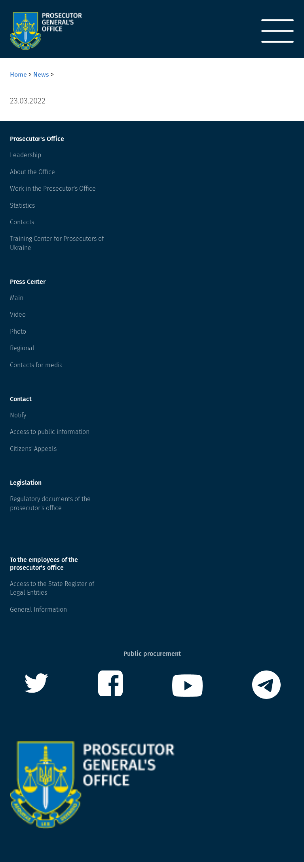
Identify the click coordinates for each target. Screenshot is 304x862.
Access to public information (49, 432)
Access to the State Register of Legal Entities (52, 588)
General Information (38, 609)
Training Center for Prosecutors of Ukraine (57, 243)
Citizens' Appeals (33, 449)
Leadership (25, 155)
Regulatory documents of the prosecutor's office (50, 503)
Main (16, 298)
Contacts (22, 222)
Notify (18, 415)
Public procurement (152, 653)
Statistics (22, 205)
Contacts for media (36, 365)
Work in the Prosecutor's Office (53, 188)
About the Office (32, 172)
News (41, 74)
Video (18, 314)
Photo (18, 331)
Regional (22, 348)
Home (18, 74)
